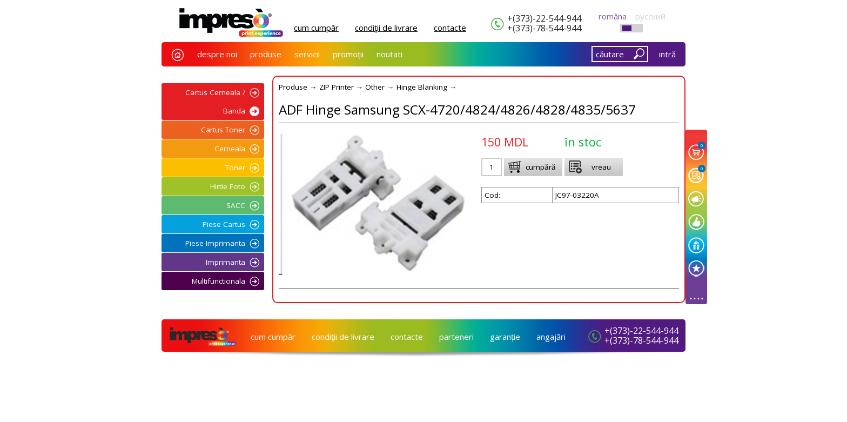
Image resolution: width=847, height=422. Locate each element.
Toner (235, 167)
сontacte (450, 27)
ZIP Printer (336, 87)
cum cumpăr (316, 27)
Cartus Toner (223, 130)
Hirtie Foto (227, 186)
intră (667, 54)
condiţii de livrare (386, 27)
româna (613, 16)
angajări (551, 336)
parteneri (456, 336)
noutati (389, 54)
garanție (505, 336)
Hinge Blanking (421, 87)
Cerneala (229, 148)
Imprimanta (225, 262)
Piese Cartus (224, 224)
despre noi (217, 54)
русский (650, 16)
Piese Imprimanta (215, 243)
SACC (235, 205)
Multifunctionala (218, 281)
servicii (307, 54)
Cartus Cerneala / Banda (215, 102)
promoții (348, 54)
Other (375, 87)
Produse (293, 87)
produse (265, 54)
